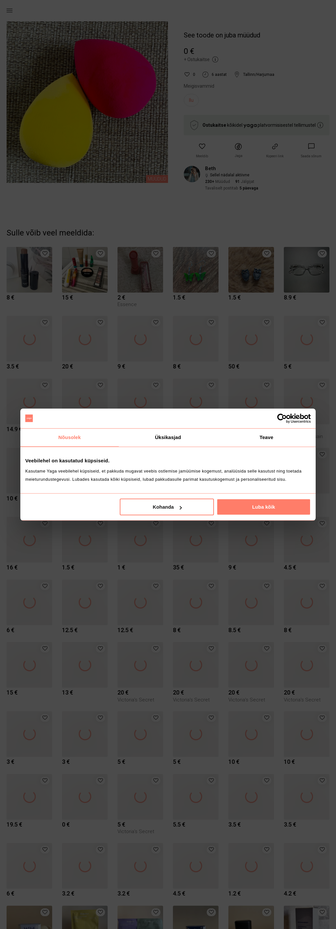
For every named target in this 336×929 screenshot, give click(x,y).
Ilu (191, 100)
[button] (202, 151)
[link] (311, 151)
